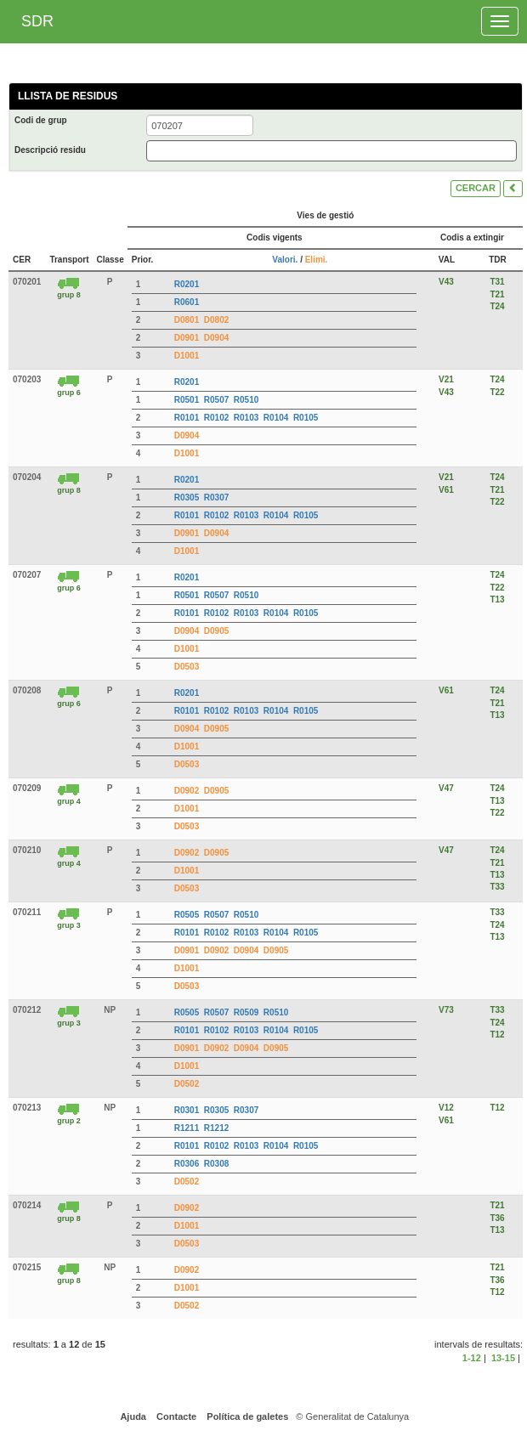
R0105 (305, 417)
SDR (37, 21)
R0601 (186, 302)
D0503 (186, 666)
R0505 (186, 914)
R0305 (186, 497)
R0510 (246, 399)
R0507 (216, 399)
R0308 (216, 1163)
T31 (497, 281)
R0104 (276, 417)
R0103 (246, 417)
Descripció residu (50, 150)
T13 (497, 599)
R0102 (216, 417)
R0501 (186, 399)
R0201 (186, 284)
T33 (497, 886)
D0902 (186, 790)
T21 (497, 294)
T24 (497, 306)
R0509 (246, 1012)
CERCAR (476, 188)
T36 (497, 1218)
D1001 (186, 355)
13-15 (503, 1358)
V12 (446, 1107)
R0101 (186, 417)
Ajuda (132, 1416)
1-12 (471, 1358)
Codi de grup (40, 120)
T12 (497, 1034)
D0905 (216, 631)
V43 (446, 281)
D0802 (216, 320)
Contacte (175, 1416)
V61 (446, 490)
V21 (446, 379)
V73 (446, 1010)
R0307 (216, 497)
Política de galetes (246, 1416)
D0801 (186, 320)
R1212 (216, 1128)
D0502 (186, 1083)
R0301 (186, 1110)
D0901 (186, 337)
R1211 (186, 1128)
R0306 (186, 1163)
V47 (446, 788)
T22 (497, 392)
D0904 (216, 337)
